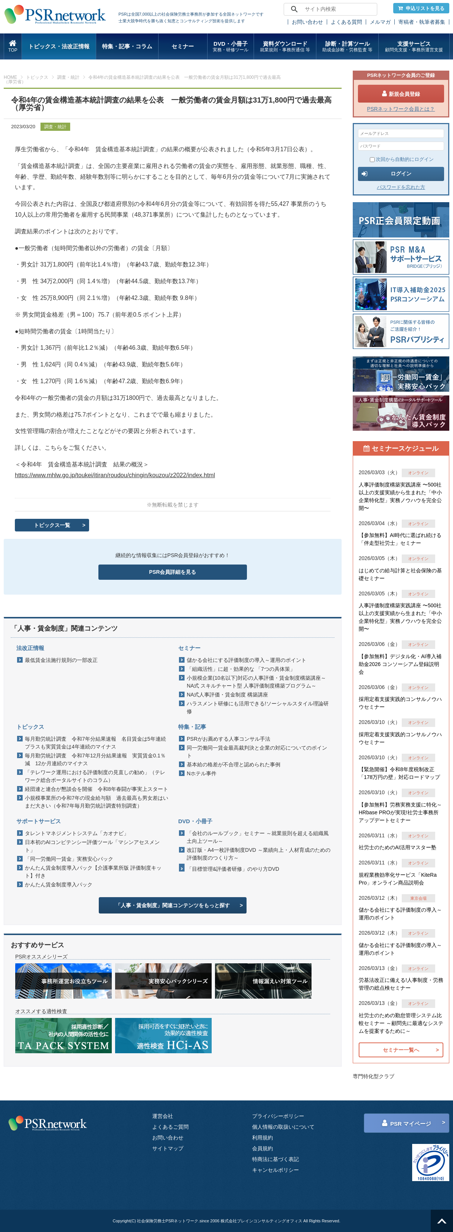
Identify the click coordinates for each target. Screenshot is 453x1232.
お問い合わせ (307, 22)
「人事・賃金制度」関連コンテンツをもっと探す (172, 905)
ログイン (386, 174)
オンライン (418, 473)
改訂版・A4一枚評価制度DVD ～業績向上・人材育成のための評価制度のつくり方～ (258, 854)
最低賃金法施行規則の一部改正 (61, 660)
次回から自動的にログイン (402, 159)
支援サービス (413, 47)
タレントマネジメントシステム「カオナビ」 (77, 833)
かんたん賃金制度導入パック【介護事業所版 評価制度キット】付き (93, 872)
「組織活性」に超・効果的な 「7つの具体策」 (241, 669)
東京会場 (418, 898)
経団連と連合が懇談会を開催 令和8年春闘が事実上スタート (96, 789)
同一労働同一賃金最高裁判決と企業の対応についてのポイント (257, 752)
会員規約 (262, 1148)
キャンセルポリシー (275, 1170)
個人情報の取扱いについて (283, 1127)
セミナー (183, 46)
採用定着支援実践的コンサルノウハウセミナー (400, 703)
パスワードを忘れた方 (401, 187)
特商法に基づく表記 (275, 1159)
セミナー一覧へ (401, 1050)
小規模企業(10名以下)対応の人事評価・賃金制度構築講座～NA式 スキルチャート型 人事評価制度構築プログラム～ (256, 682)
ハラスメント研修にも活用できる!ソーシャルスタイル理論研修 (258, 707)
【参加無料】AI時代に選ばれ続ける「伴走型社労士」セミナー (400, 539)
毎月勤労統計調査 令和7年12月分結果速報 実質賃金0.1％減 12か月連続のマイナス (95, 759)
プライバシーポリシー (278, 1116)
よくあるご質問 (170, 1127)
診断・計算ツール (347, 47)
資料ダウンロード (285, 47)
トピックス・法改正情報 (58, 46)
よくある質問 (346, 22)
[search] (329, 9)
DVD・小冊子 (230, 47)
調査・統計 (68, 77)
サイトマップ (167, 1148)
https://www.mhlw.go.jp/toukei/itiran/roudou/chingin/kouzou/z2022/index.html (115, 475)
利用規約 (262, 1138)
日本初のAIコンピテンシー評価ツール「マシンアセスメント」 (92, 846)
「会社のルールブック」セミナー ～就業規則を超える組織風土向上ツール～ (258, 837)
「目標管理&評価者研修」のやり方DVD (233, 869)
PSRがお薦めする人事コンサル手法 (228, 739)
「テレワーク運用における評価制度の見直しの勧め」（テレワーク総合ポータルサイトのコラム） (95, 776)
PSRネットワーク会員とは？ (401, 109)
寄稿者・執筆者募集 (421, 22)
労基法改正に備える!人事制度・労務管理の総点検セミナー (401, 984)
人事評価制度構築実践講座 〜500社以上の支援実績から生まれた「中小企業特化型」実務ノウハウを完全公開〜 (400, 496)
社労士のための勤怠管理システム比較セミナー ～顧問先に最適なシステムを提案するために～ (401, 1023)
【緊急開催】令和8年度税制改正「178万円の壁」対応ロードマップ (399, 773)
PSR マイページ (406, 1123)
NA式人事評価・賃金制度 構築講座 (227, 695)
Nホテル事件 (201, 773)
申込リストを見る (421, 8)
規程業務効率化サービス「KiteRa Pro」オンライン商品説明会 (398, 879)
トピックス (37, 77)
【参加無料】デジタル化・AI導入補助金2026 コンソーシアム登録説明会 (400, 664)
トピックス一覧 (52, 525)
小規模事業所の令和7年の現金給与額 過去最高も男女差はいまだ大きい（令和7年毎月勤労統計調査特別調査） (96, 802)
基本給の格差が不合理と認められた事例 (233, 764)
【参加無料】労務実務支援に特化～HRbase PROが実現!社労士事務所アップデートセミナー (400, 812)
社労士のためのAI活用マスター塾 (397, 847)
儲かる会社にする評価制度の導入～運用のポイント (246, 660)
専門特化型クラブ (373, 1076)
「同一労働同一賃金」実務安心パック (69, 859)
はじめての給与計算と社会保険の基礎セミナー (400, 574)
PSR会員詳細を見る (172, 572)
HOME (10, 77)
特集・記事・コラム (127, 46)
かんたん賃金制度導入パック (58, 884)
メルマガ (380, 22)
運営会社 (162, 1116)
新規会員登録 (401, 93)
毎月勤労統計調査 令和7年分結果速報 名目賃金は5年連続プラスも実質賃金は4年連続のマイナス (95, 743)
